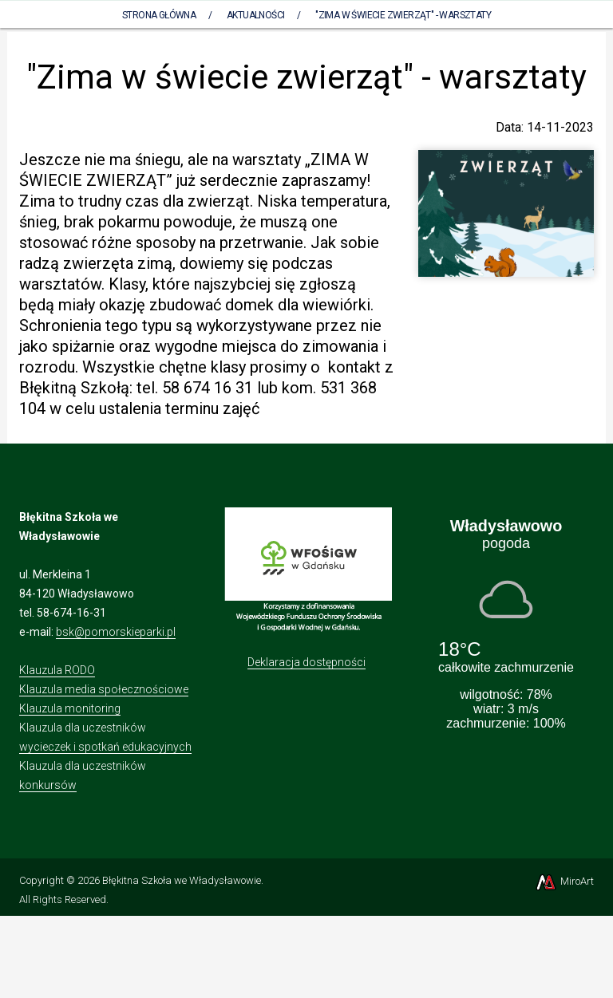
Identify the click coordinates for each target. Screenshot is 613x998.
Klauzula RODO (57, 670)
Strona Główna (159, 15)
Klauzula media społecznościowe (103, 689)
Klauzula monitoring (70, 708)
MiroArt (564, 881)
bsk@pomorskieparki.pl (116, 631)
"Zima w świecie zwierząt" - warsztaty (403, 15)
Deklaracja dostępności (306, 662)
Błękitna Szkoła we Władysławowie (181, 880)
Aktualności (255, 15)
